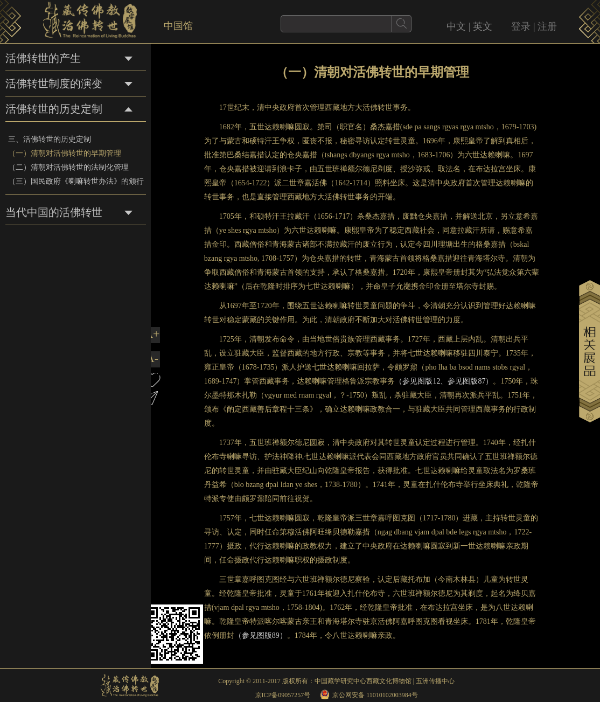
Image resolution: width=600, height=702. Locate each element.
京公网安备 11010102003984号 (375, 695)
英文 (482, 26)
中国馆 (178, 25)
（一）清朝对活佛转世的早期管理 (64, 153)
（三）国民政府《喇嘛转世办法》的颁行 (76, 181)
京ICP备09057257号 (283, 695)
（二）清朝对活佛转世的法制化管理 (68, 167)
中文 (456, 26)
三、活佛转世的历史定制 (49, 139)
